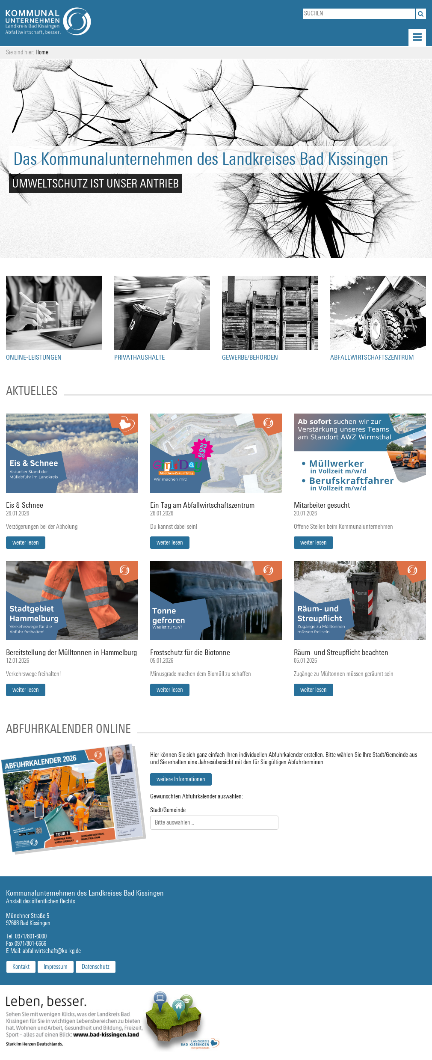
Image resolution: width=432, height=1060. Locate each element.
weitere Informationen (181, 779)
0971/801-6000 (31, 936)
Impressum (56, 967)
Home (42, 52)
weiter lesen (25, 542)
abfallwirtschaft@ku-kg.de (52, 951)
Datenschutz (95, 967)
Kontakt (21, 967)
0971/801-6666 (30, 943)
